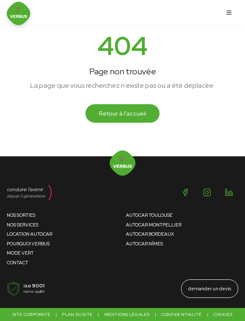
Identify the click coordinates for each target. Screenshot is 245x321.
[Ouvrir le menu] (229, 12)
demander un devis (209, 289)
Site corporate (32, 314)
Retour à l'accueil (122, 113)
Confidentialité (181, 314)
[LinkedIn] (229, 192)
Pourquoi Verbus (28, 244)
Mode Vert (20, 253)
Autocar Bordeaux (150, 234)
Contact (17, 263)
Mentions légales (127, 314)
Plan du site (77, 314)
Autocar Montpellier (153, 225)
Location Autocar (29, 234)
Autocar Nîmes (144, 244)
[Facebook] (185, 192)
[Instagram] (207, 192)
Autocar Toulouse (149, 215)
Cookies (223, 314)
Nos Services (22, 225)
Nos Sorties (21, 215)
